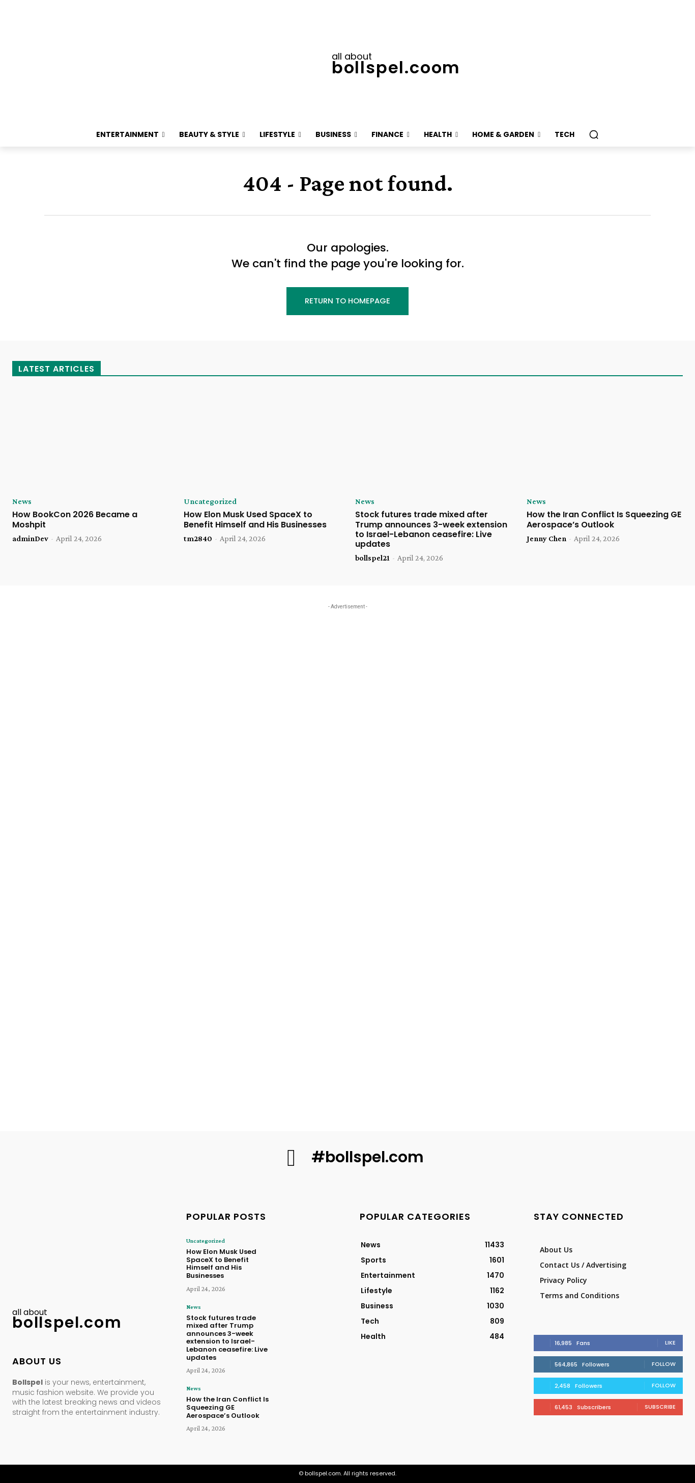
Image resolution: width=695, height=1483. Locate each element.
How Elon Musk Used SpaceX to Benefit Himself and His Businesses (255, 519)
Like (670, 1342)
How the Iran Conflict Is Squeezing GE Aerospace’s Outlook (604, 519)
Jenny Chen (546, 538)
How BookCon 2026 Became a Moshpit (74, 519)
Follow (664, 1364)
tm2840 (198, 538)
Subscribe (660, 1407)
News (22, 502)
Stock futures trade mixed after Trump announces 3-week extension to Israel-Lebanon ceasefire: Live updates (431, 529)
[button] (594, 134)
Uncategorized (210, 502)
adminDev (30, 538)
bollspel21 (372, 557)
